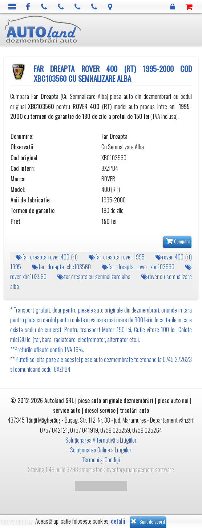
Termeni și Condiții (101, 459)
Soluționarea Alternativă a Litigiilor (101, 440)
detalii (118, 521)
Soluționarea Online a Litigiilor (101, 450)
